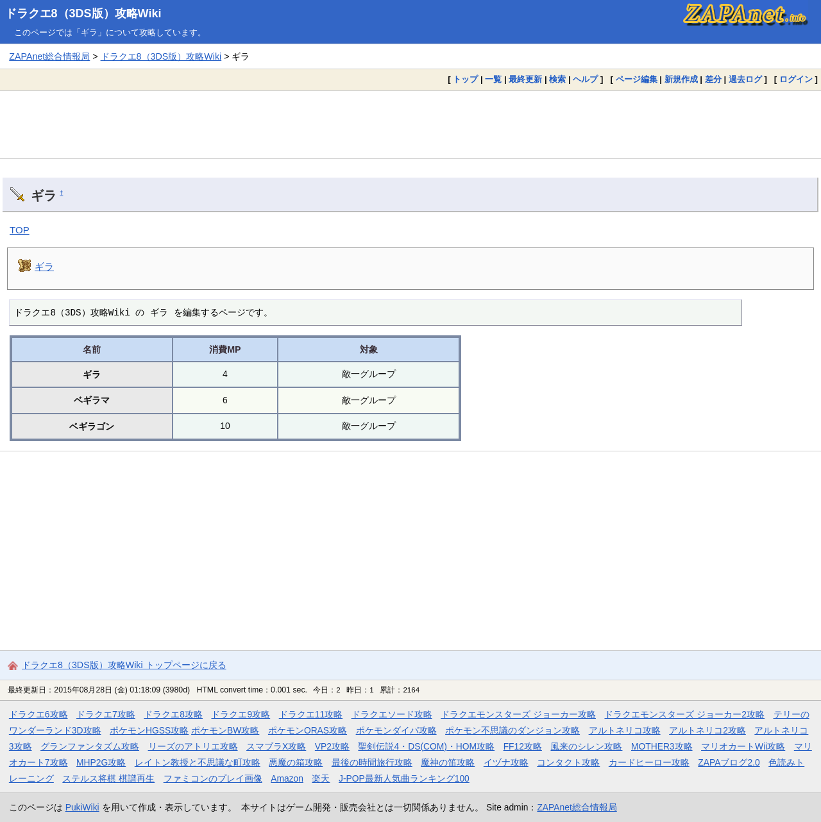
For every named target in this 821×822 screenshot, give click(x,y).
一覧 (493, 79)
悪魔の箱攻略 (296, 762)
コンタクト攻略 (568, 762)
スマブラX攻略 (276, 746)
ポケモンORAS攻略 (307, 730)
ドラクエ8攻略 (173, 714)
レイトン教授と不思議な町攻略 (197, 762)
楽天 (321, 778)
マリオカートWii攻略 (743, 746)
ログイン (796, 79)
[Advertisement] (410, 124)
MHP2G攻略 (101, 762)
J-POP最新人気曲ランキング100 (404, 778)
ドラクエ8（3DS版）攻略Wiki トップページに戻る (124, 665)
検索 (557, 79)
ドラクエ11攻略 (311, 714)
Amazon (287, 778)
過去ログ (745, 79)
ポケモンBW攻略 (225, 730)
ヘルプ (585, 79)
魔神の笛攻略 (448, 762)
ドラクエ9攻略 (240, 714)
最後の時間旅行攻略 (372, 762)
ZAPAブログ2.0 (728, 762)
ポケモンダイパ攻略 (396, 730)
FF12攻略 (523, 746)
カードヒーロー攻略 (649, 762)
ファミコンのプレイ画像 (213, 778)
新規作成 (681, 79)
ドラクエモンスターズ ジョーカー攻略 (518, 714)
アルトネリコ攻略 (625, 730)
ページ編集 (636, 79)
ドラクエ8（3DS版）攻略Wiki (83, 13)
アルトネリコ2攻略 (707, 730)
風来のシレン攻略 (586, 746)
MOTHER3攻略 (662, 746)
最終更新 (525, 79)
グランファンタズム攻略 (89, 746)
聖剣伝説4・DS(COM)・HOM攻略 (426, 746)
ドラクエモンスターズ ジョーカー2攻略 (684, 714)
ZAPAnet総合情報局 (49, 56)
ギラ (44, 266)
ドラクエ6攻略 (38, 714)
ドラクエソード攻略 (391, 714)
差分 (713, 79)
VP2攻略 (332, 746)
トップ (465, 79)
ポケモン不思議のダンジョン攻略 (512, 730)
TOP (20, 229)
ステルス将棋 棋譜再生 (108, 778)
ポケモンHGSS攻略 (149, 730)
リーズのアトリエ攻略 (193, 746)
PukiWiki (82, 807)
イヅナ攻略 (506, 762)
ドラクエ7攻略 (105, 714)
